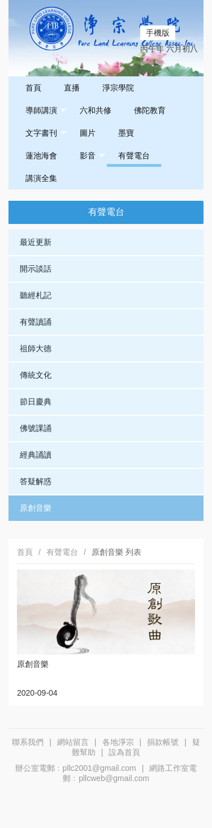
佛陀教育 (150, 110)
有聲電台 (134, 155)
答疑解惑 (35, 481)
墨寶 (126, 132)
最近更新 (35, 242)
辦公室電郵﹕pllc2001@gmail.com (75, 768)
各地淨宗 (118, 742)
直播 (72, 87)
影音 (92, 156)
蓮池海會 (41, 155)
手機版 (158, 32)
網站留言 (73, 742)
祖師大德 (35, 348)
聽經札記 (35, 295)
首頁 (33, 87)
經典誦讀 (35, 454)
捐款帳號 (163, 742)
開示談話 (35, 268)
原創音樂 (35, 507)
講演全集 (41, 178)
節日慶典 (35, 401)
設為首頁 (124, 752)
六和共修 (95, 110)
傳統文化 (35, 375)
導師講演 (46, 110)
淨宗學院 (118, 87)
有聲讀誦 (35, 321)
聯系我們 (28, 742)
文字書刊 (46, 133)
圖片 (88, 132)
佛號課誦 (35, 428)
